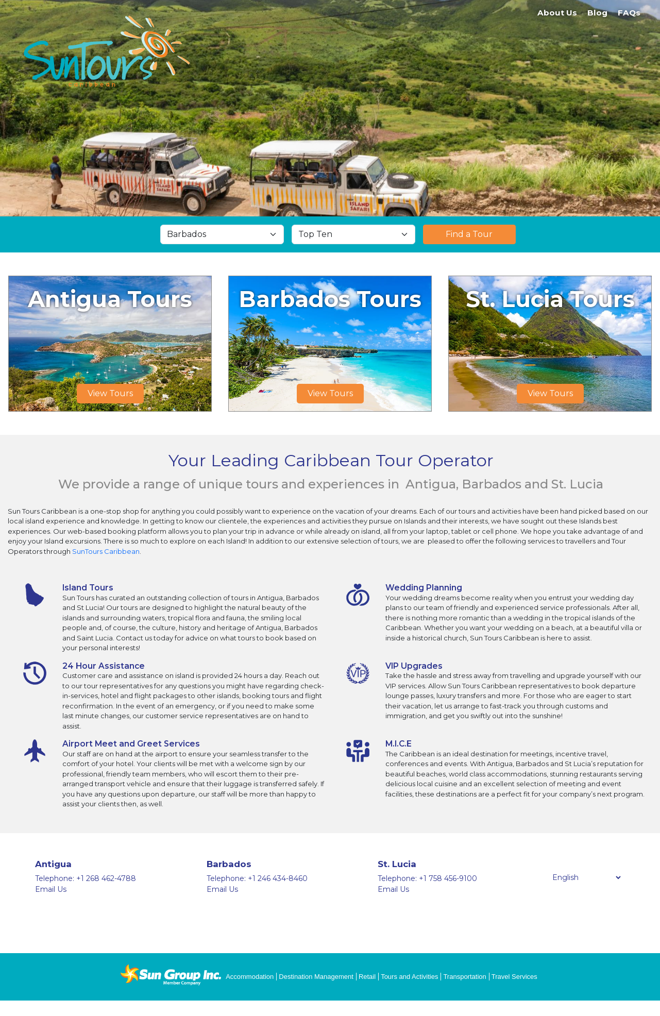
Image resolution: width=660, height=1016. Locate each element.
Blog (597, 13)
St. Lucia (397, 864)
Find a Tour (469, 234)
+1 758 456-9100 (448, 878)
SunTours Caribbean (106, 551)
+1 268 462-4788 (106, 878)
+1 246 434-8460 (278, 878)
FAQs (629, 13)
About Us (557, 13)
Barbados (229, 864)
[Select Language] (586, 877)
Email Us (50, 889)
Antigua (53, 864)
